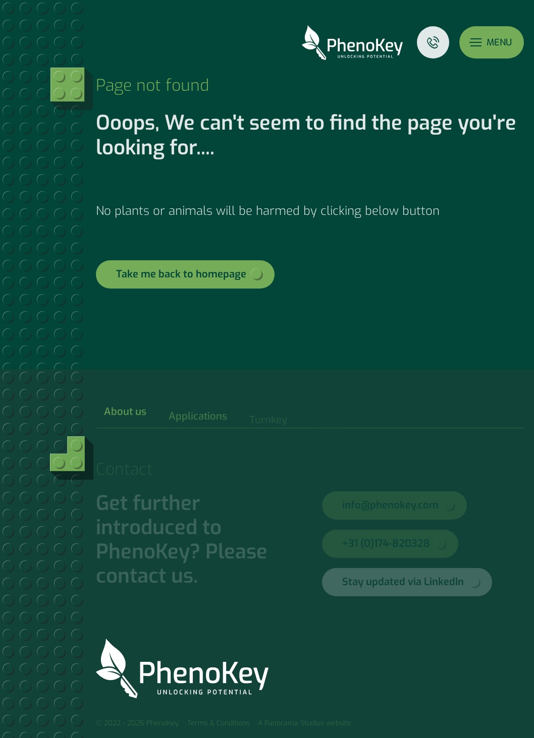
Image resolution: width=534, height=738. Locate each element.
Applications (198, 420)
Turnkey (268, 422)
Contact (433, 42)
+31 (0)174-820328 (386, 543)
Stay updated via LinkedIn (403, 582)
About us (125, 416)
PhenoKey (352, 42)
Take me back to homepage (181, 274)
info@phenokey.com (390, 505)
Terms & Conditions (218, 723)
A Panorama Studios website (304, 723)
